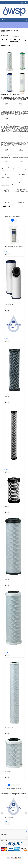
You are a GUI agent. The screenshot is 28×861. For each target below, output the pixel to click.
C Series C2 (6, 506)
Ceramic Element (21, 174)
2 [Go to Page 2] (11, 784)
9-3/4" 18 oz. (21, 151)
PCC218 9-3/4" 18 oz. (9, 817)
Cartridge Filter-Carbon (9, 24)
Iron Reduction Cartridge (21, 202)
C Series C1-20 (7, 466)
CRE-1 (6, 174)
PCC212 (6, 150)
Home (2, 24)
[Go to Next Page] (19, 785)
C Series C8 (6, 579)
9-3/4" (21, 161)
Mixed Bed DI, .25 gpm (21, 189)
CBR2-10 (6, 118)
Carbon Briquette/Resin (21, 118)
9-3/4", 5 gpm (21, 149)
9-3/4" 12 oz (21, 150)
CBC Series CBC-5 (8, 771)
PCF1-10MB (6, 189)
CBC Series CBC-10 (8, 648)
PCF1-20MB (6, 190)
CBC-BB (6, 104)
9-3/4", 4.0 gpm (21, 104)
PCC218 (6, 151)
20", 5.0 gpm (21, 105)
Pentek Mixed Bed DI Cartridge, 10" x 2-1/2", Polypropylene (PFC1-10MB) (13, 247)
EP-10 (7, 135)
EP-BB (6, 136)
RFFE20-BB (6, 202)
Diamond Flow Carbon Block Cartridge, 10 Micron (12, 304)
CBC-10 (6, 103)
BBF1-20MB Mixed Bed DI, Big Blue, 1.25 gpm (13, 335)
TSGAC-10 (6, 161)
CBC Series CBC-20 (8, 727)
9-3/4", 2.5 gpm (22, 103)
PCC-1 (6, 149)
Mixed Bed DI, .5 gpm (22, 190)
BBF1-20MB (6, 191)
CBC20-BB (6, 105)
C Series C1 (6, 396)
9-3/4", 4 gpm (21, 135)
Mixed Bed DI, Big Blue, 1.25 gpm (21, 191)
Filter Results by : (8, 216)
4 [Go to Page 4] (16, 784)
